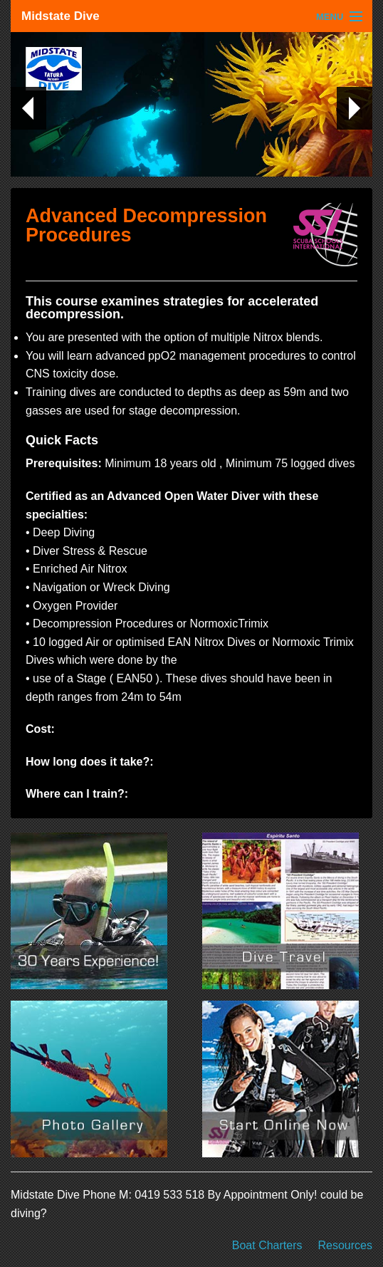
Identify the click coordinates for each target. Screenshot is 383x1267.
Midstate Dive (60, 16)
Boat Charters (267, 1245)
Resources (345, 1245)
